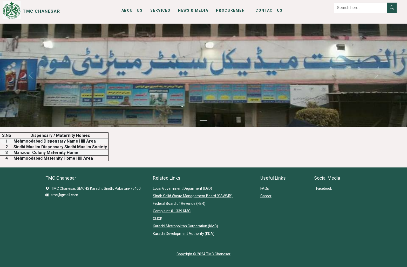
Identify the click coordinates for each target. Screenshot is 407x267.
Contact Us (268, 10)
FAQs (264, 188)
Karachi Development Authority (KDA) (183, 233)
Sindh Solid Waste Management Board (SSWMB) (193, 196)
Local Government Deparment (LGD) (182, 188)
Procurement (232, 10)
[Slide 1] (203, 120)
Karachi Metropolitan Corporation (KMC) (185, 226)
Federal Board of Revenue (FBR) (179, 203)
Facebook (324, 188)
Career (266, 196)
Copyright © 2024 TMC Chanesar (203, 254)
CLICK (157, 218)
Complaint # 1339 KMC (172, 211)
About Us (132, 10)
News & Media (193, 10)
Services (160, 10)
